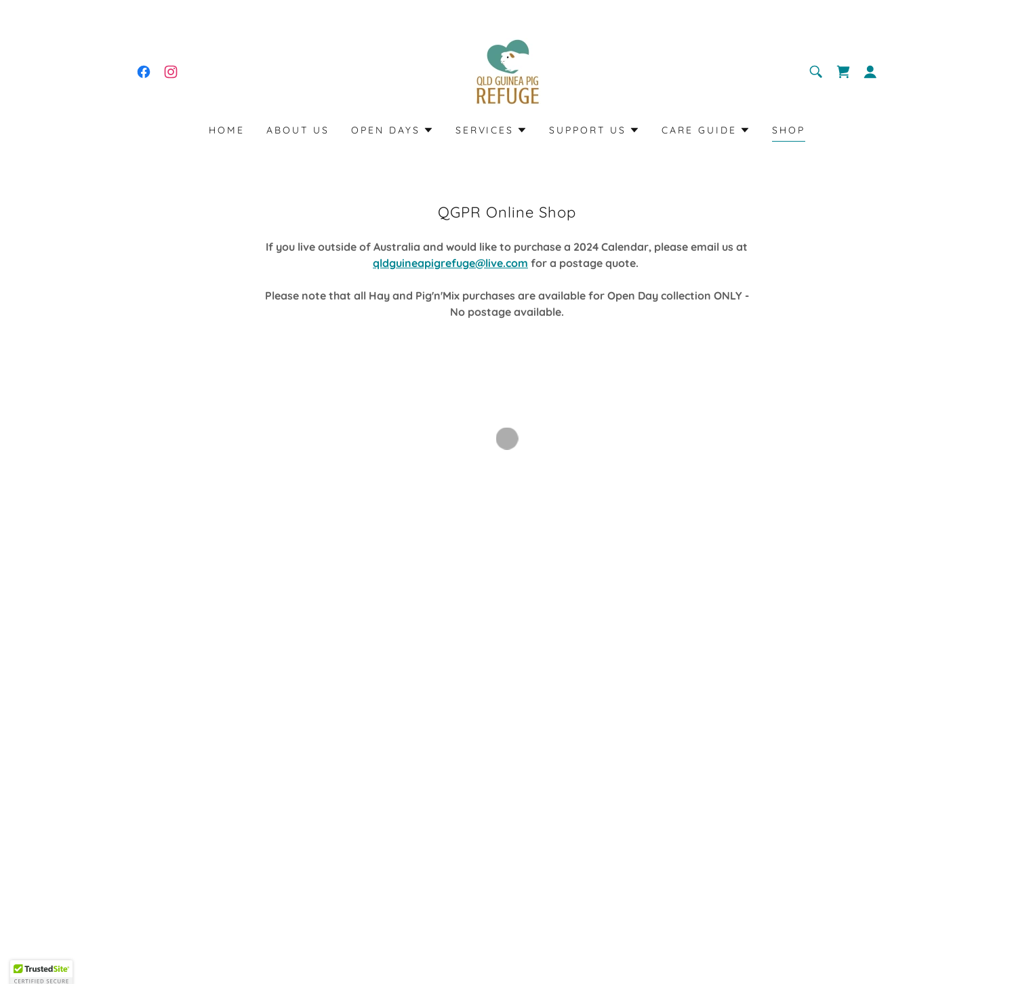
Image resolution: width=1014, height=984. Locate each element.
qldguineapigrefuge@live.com (450, 263)
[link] (143, 71)
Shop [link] (788, 130)
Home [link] (227, 130)
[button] (843, 71)
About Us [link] (297, 130)
